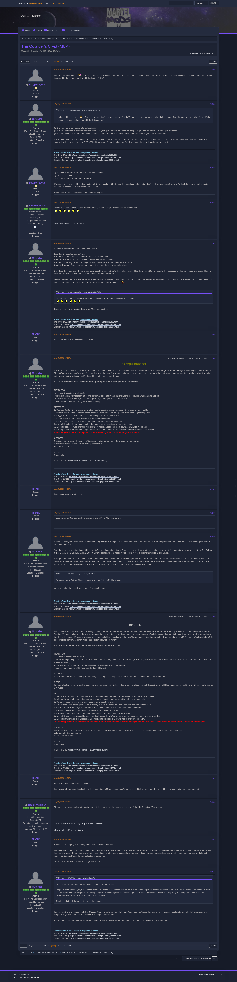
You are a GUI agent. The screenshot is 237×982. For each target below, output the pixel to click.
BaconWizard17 (37, 805)
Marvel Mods (30, 16)
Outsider (37, 119)
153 (66, 61)
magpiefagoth (37, 84)
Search (37, 30)
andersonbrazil (37, 205)
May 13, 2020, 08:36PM (62, 243)
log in (51, 3)
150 (51, 61)
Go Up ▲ (221, 974)
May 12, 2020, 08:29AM (62, 104)
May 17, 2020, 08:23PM (62, 489)
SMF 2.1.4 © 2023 (19, 978)
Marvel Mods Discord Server (69, 830)
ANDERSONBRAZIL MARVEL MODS (69, 224)
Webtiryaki (25, 974)
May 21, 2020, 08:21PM (62, 513)
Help (201, 974)
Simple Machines (33, 978)
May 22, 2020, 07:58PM (62, 802)
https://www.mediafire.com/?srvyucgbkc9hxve (88, 750)
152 (61, 61)
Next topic (211, 53)
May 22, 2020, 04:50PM (62, 778)
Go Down (25, 61)
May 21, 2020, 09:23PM (62, 536)
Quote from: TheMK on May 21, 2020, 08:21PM (76, 574)
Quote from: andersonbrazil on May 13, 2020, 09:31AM (79, 292)
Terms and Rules (210, 974)
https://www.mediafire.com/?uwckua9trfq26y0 (88, 461)
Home (26, 30)
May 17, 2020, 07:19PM (62, 358)
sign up (60, 3)
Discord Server (51, 30)
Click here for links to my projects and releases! (79, 823)
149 (47, 61)
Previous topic (196, 53)
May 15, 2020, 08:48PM (62, 334)
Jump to (178, 958)
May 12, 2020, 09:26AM (62, 167)
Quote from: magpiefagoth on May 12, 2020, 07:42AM (79, 110)
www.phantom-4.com (89, 152)
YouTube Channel (71, 30)
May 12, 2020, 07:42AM (62, 69)
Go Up (23, 945)
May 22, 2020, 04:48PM (62, 616)
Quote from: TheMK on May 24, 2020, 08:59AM (76, 878)
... (44, 61)
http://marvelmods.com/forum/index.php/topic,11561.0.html (95, 157)
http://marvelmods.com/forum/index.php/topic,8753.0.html (94, 155)
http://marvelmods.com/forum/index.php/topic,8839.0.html (94, 160)
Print (213, 62)
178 (72, 61)
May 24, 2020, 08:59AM (62, 839)
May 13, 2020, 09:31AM (62, 202)
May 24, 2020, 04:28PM (62, 871)
